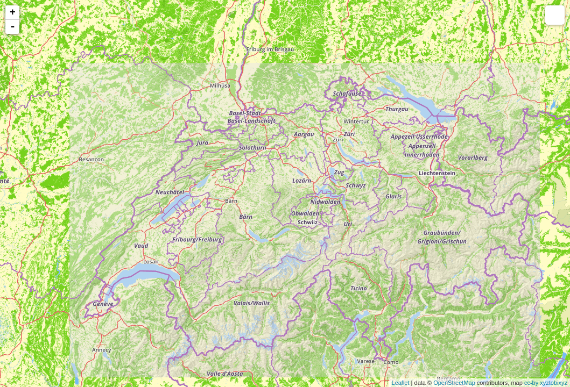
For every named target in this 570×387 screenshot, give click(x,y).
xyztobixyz (553, 382)
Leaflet (401, 382)
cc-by (531, 382)
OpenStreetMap (454, 382)
